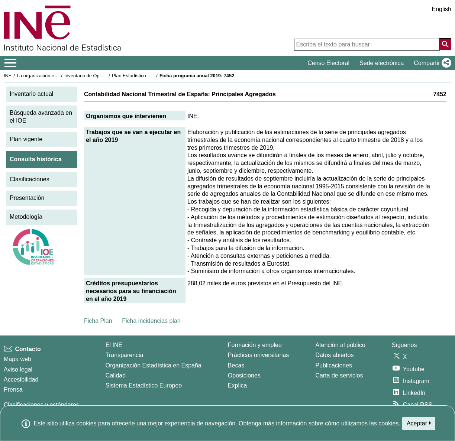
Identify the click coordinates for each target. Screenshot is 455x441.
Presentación (27, 198)
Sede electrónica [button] (381, 63)
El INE (114, 345)
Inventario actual (31, 94)
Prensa (13, 389)
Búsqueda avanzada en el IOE (41, 117)
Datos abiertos (334, 355)
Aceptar (419, 423)
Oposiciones (244, 375)
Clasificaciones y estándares (41, 405)
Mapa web (17, 359)
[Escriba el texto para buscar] (367, 45)
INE (8, 75)
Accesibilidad (21, 379)
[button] (431, 63)
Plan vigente (26, 139)
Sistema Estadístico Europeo (144, 385)
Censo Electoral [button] (328, 63)
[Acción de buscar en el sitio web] (445, 44)
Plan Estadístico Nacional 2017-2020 (151, 75)
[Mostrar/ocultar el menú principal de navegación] (10, 63)
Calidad (116, 375)
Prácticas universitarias (258, 355)
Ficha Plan (98, 321)
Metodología (26, 217)
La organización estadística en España (58, 75)
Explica (237, 385)
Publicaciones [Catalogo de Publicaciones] (333, 365)
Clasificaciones (29, 179)
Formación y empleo (255, 345)
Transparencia (124, 355)
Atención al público (340, 345)
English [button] (441, 9)
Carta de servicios (339, 375)
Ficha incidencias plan (151, 321)
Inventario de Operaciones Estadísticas (105, 75)
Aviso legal (18, 369)
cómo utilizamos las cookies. (362, 423)
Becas (236, 365)
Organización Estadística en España (153, 365)
